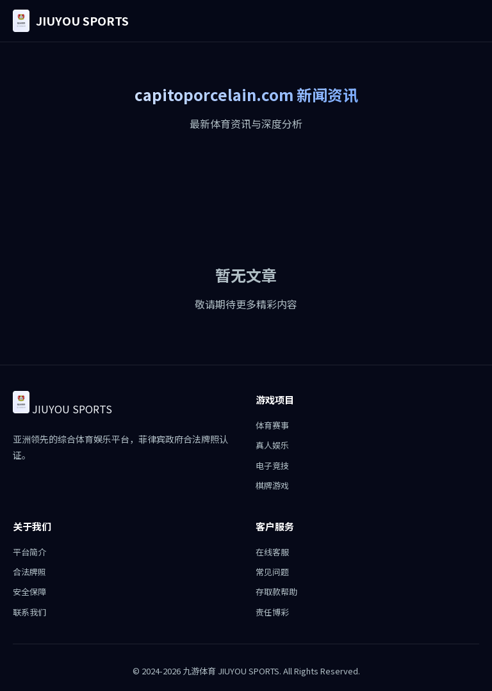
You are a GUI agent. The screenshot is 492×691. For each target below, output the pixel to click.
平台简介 (29, 552)
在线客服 (272, 552)
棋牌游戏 (272, 485)
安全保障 (29, 591)
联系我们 (29, 612)
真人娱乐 (272, 445)
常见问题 (272, 572)
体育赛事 (272, 425)
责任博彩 (272, 612)
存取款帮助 (276, 591)
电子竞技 (272, 465)
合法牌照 (29, 572)
